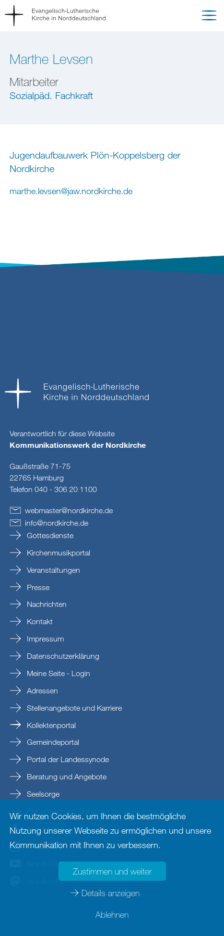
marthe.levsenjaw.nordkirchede (71, 190)
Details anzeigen (111, 892)
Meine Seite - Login (57, 673)
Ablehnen (112, 914)
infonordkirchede (56, 522)
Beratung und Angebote (65, 776)
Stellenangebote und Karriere (73, 707)
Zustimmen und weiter (112, 871)
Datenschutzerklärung (62, 656)
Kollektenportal (50, 725)
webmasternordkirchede (69, 510)
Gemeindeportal (52, 742)
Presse (37, 587)
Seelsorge (42, 793)
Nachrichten (46, 604)
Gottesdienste (49, 535)
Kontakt (39, 621)
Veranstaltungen (52, 570)
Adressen (41, 690)
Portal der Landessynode (67, 759)
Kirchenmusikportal (57, 552)
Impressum (44, 638)
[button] (209, 17)
